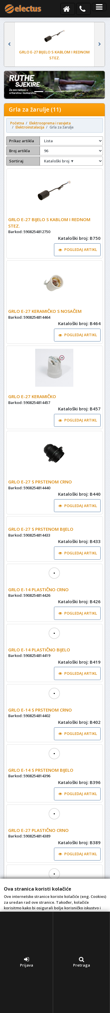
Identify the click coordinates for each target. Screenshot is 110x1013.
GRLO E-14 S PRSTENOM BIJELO (40, 783)
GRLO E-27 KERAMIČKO (32, 396)
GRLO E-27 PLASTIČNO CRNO (38, 843)
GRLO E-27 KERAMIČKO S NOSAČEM (45, 311)
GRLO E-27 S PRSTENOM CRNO (40, 482)
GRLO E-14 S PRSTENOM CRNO (40, 723)
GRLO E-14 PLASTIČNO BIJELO (39, 662)
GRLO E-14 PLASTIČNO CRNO (38, 602)
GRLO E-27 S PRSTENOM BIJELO (40, 542)
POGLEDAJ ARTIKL (77, 249)
